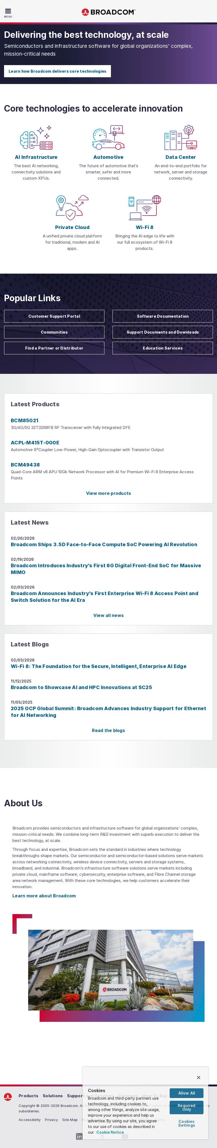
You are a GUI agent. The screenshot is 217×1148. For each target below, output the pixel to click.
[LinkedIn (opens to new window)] (79, 1137)
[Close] (199, 1077)
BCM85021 (24, 420)
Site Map (70, 1119)
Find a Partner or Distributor (54, 348)
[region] (145, 1103)
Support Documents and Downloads (163, 332)
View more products (108, 493)
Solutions (53, 1095)
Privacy (51, 1119)
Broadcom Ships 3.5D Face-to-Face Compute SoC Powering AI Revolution (104, 544)
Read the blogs (108, 730)
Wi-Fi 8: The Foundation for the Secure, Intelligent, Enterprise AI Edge (98, 666)
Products (28, 1095)
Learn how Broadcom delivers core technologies (57, 71)
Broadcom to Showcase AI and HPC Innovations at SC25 (81, 687)
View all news (108, 615)
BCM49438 (25, 465)
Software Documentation (163, 316)
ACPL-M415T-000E (35, 442)
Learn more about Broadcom (44, 895)
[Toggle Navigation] (9, 13)
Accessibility (30, 1119)
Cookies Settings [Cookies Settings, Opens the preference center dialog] (186, 1123)
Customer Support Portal (54, 316)
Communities (54, 332)
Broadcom (108, 12)
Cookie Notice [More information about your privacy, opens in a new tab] (110, 1132)
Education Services (163, 348)
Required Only (186, 1107)
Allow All (186, 1093)
